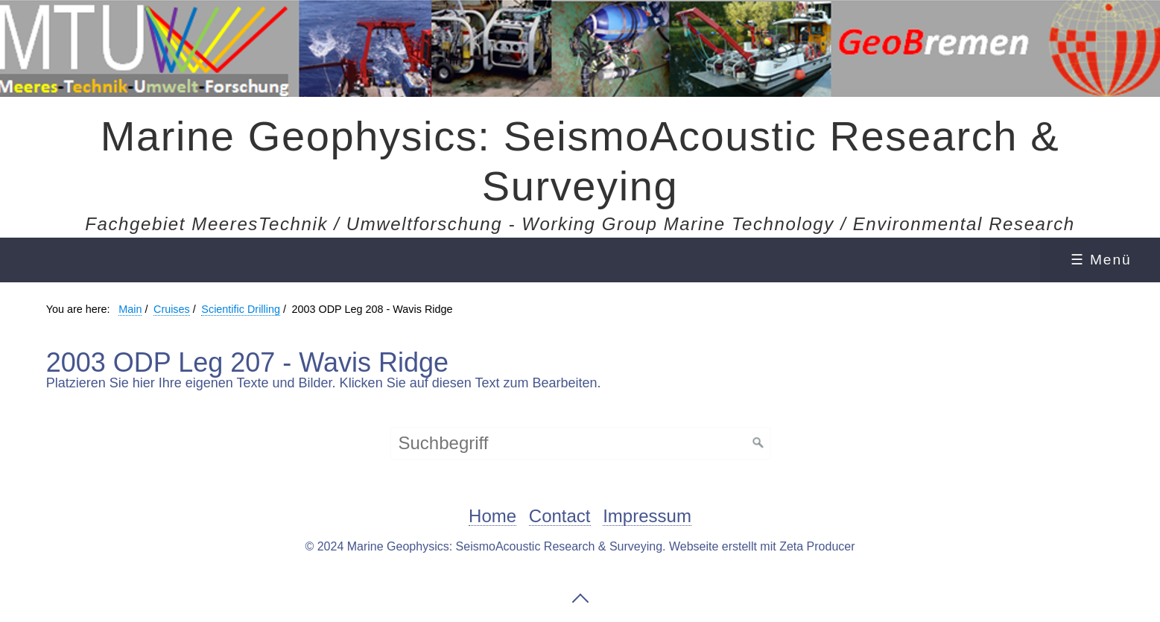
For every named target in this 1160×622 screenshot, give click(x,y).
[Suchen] (758, 443)
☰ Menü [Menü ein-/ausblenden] (1101, 259)
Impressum (647, 516)
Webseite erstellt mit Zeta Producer (762, 546)
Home (492, 516)
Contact (560, 516)
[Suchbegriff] (580, 443)
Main (130, 309)
